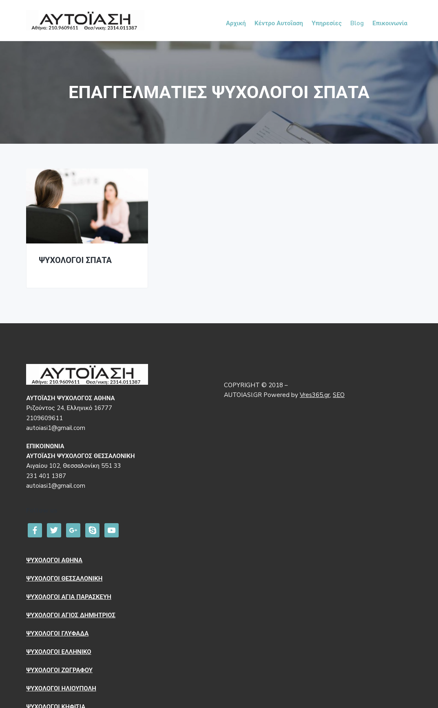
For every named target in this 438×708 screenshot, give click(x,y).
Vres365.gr (315, 395)
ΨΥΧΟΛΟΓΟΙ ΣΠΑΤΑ (75, 261)
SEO (339, 395)
